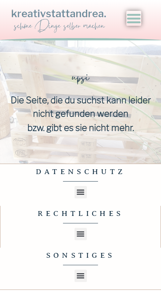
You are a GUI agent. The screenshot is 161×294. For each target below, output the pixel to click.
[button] (81, 192)
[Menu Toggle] (133, 18)
